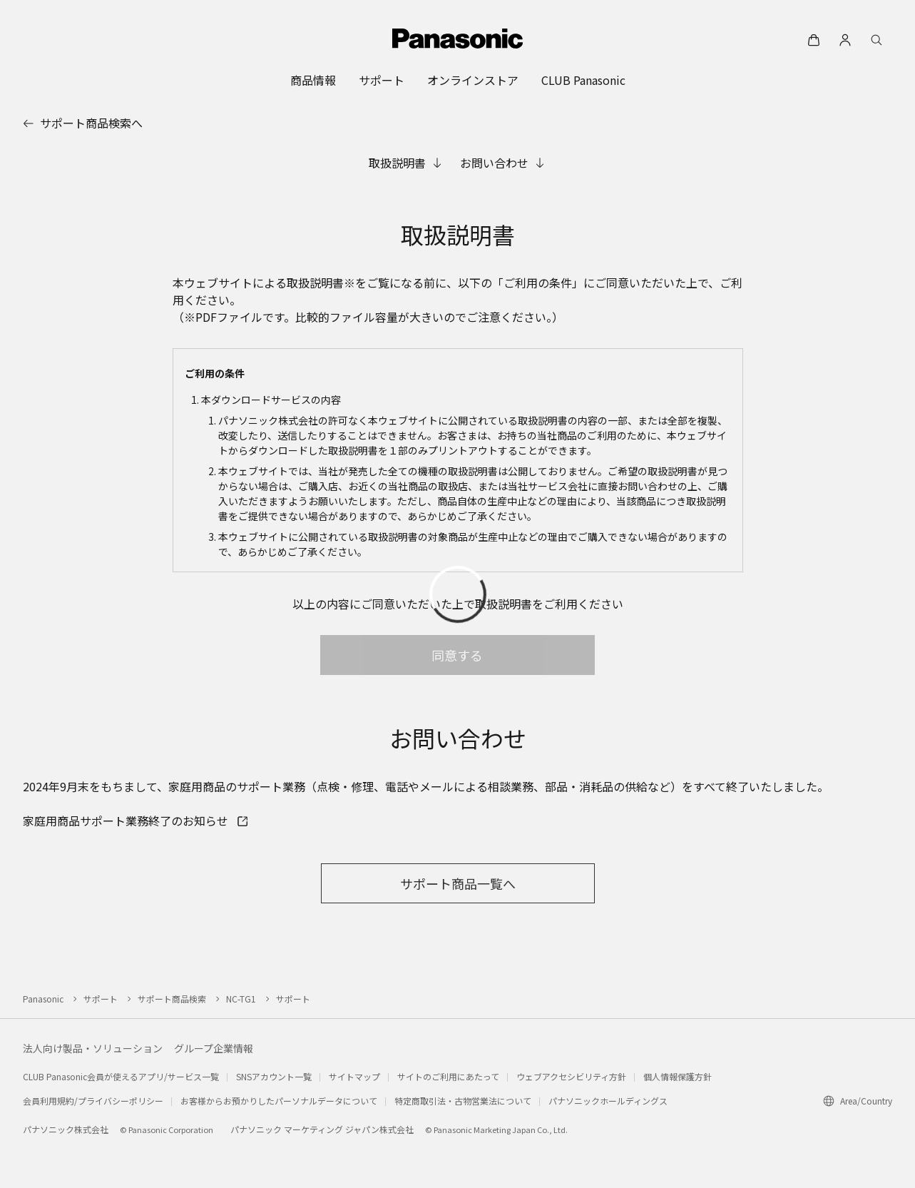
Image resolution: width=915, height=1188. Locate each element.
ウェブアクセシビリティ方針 (571, 1076)
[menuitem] (313, 80)
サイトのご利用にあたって (448, 1076)
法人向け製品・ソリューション (93, 1048)
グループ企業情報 (213, 1048)
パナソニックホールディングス (608, 1101)
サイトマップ (354, 1076)
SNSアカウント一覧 (274, 1076)
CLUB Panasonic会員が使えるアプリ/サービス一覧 (121, 1076)
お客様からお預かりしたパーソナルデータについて (278, 1101)
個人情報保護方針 (677, 1076)
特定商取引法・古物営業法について (462, 1101)
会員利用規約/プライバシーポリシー (93, 1101)
